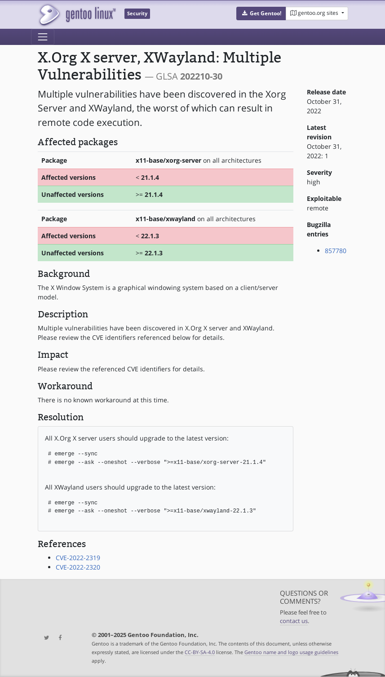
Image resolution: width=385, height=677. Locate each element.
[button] (261, 13)
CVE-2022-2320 (78, 567)
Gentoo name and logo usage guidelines (291, 652)
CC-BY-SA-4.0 (200, 652)
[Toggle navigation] (42, 37)
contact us (294, 621)
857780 (335, 250)
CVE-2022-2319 (78, 557)
